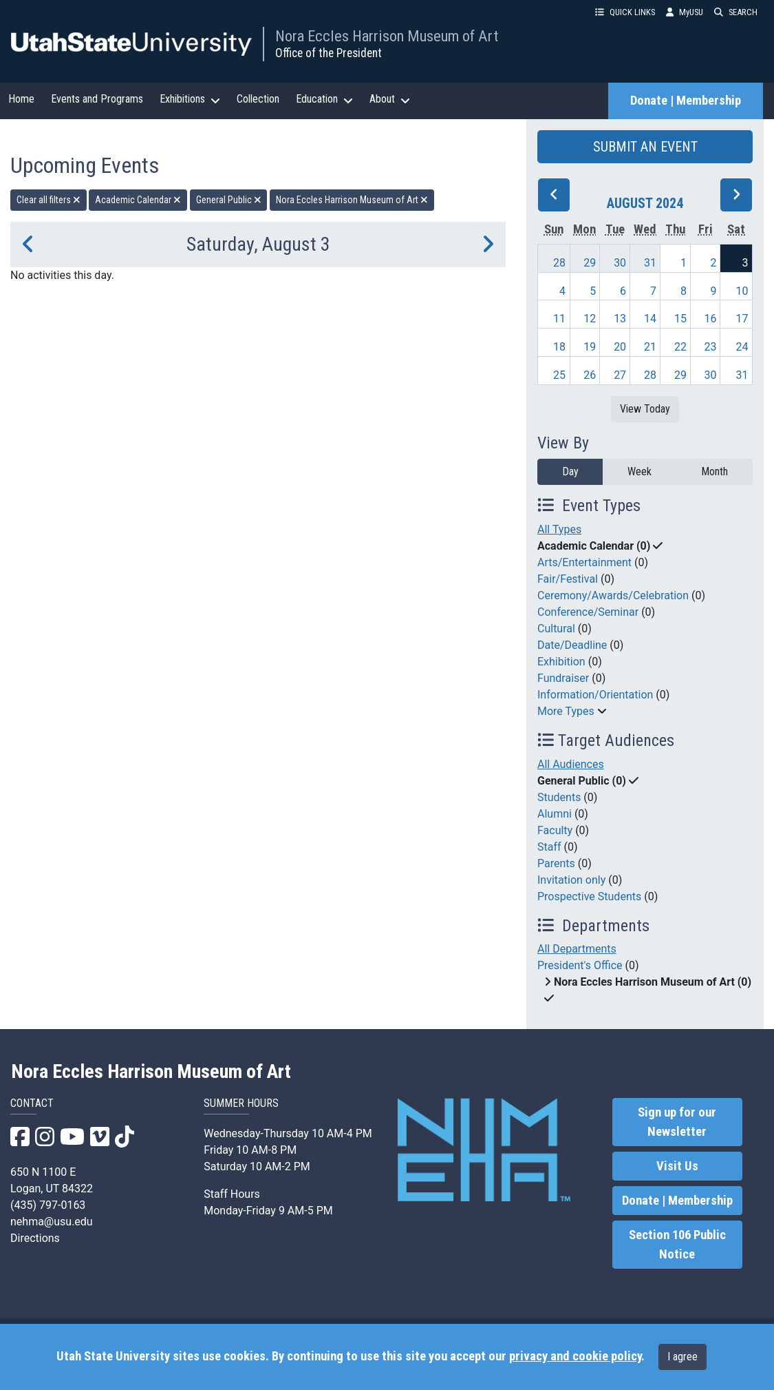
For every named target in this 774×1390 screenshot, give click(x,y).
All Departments (576, 948)
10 (742, 291)
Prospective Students (589, 896)
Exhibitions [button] (190, 99)
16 (710, 318)
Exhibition (561, 661)
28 (559, 262)
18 (559, 346)
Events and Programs (97, 98)
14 (650, 318)
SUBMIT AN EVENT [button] (645, 146)
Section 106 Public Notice (677, 1244)
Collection (258, 98)
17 (742, 318)
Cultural (556, 628)
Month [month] (714, 471)
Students (559, 797)
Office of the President (328, 53)
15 (680, 318)
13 (620, 318)
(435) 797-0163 (47, 1205)
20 (620, 346)
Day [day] (570, 471)
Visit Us (677, 1166)
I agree (682, 1356)
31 (650, 262)
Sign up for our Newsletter (677, 1122)
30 (620, 262)
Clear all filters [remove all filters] (48, 199)
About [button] (389, 99)
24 (742, 346)
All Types (559, 529)
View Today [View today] (645, 408)
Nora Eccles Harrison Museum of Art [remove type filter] (352, 199)
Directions (35, 1238)
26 (589, 375)
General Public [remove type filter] (228, 199)
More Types (565, 711)
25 (559, 375)
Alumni (554, 813)
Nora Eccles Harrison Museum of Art (386, 36)
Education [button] (324, 99)
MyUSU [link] (684, 12)
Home (21, 98)
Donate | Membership (685, 100)
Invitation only (571, 879)
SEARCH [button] (735, 12)
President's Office (580, 965)
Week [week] (639, 471)
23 (710, 346)
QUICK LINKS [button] (625, 12)
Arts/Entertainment (584, 562)
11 (559, 318)
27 (620, 375)
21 (650, 346)
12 (589, 318)
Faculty (554, 830)
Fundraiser (563, 678)
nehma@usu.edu (51, 1221)
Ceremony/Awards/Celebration (613, 595)
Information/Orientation (595, 694)
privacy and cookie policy (575, 1356)
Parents (556, 863)
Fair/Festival (567, 578)
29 (589, 262)
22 (680, 346)
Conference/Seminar (587, 612)
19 (589, 346)
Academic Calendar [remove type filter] (138, 199)
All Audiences (570, 764)
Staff (549, 846)
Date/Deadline (572, 645)
